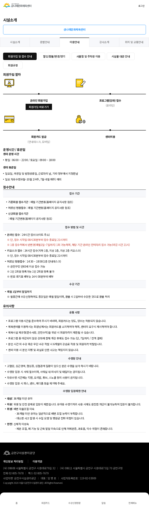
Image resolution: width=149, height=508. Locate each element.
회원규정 (13, 65)
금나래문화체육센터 (75, 29)
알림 (103, 503)
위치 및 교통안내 (134, 42)
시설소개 (15, 42)
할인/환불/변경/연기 (54, 56)
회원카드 (45, 503)
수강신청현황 (74, 503)
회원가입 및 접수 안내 (20, 56)
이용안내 (74, 42)
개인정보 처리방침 (13, 461)
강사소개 (104, 42)
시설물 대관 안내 (121, 56)
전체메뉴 (132, 503)
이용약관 (37, 461)
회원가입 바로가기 (39, 107)
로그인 (141, 5)
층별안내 (45, 42)
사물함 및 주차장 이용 (88, 56)
